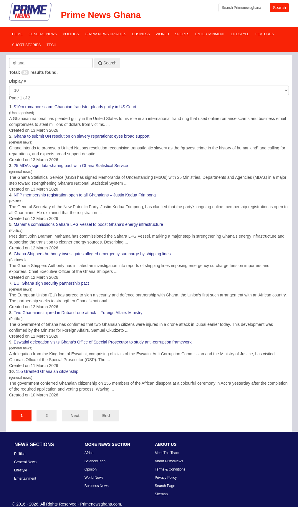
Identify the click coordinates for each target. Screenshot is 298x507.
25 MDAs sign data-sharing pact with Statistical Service (71, 165)
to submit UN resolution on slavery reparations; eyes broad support (82, 136)
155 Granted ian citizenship (47, 371)
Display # (17, 81)
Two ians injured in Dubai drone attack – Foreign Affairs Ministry (78, 312)
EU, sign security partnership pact (51, 283)
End (106, 415)
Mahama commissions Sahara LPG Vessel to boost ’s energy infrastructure (88, 224)
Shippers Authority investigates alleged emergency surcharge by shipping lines (92, 253)
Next (75, 415)
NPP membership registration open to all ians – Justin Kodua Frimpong (85, 195)
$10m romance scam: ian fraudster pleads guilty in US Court (75, 106)
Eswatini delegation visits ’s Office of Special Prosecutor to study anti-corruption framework (103, 342)
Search (107, 63)
